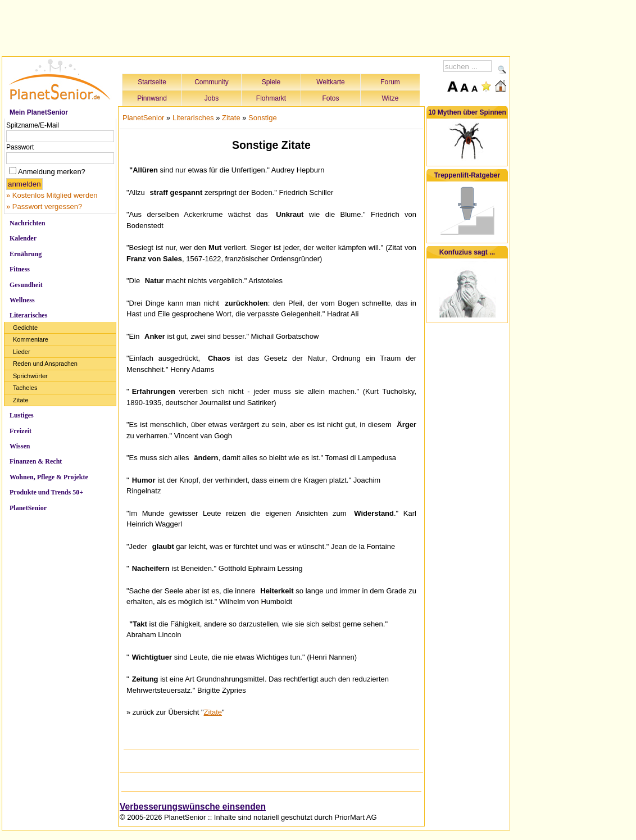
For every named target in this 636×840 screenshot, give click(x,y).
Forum (390, 82)
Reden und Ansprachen (45, 363)
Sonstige (262, 117)
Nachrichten (27, 223)
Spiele (271, 82)
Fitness (20, 269)
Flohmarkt (271, 98)
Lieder (21, 351)
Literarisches (28, 315)
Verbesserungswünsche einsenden (193, 806)
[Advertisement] (256, 26)
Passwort (20, 147)
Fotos (330, 98)
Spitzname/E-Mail (32, 125)
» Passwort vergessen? (44, 206)
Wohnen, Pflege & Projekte (49, 477)
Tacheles (25, 387)
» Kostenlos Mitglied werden (52, 195)
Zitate (21, 400)
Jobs (212, 98)
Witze (390, 98)
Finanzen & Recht (36, 461)
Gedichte (25, 327)
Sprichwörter (30, 376)
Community (211, 82)
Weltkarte (330, 82)
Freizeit (20, 431)
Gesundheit (26, 285)
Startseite (152, 82)
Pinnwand (152, 98)
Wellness (22, 300)
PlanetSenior (28, 508)
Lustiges (22, 415)
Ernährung (26, 254)
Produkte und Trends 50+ (46, 492)
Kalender (23, 238)
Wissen (20, 446)
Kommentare (30, 339)
